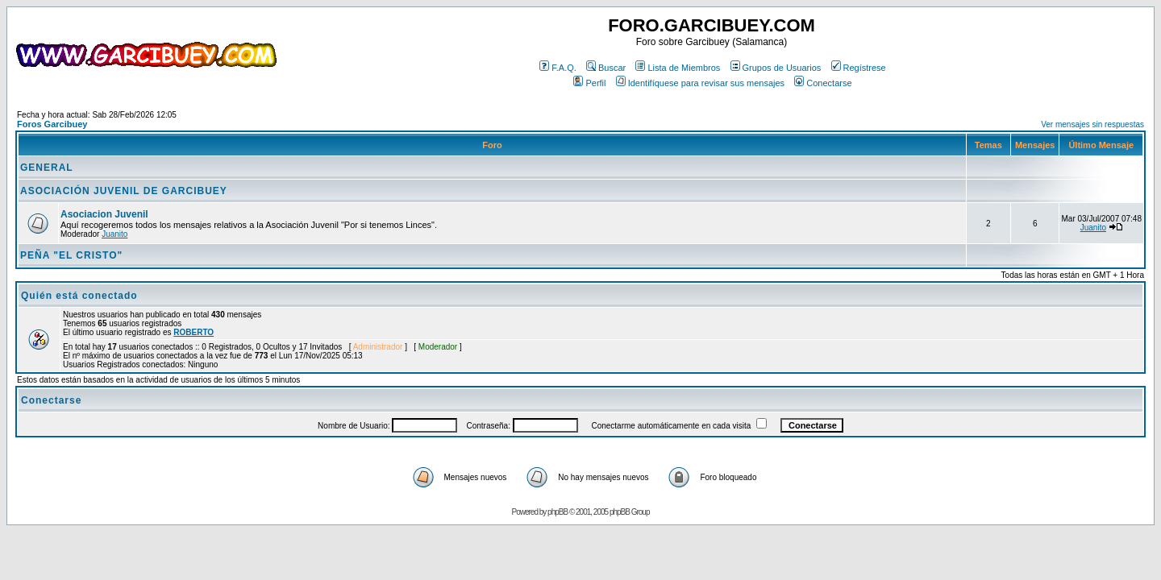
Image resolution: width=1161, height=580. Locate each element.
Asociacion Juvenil (104, 214)
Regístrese (858, 67)
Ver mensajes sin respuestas (1092, 124)
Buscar (606, 67)
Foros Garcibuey (52, 124)
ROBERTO (193, 332)
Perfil (589, 83)
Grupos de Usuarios (776, 67)
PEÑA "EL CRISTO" (71, 255)
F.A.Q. (557, 67)
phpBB (557, 512)
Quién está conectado (79, 295)
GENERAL (46, 167)
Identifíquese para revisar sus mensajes (700, 83)
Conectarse (822, 83)
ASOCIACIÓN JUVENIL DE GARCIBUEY (123, 191)
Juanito (114, 234)
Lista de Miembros (677, 67)
